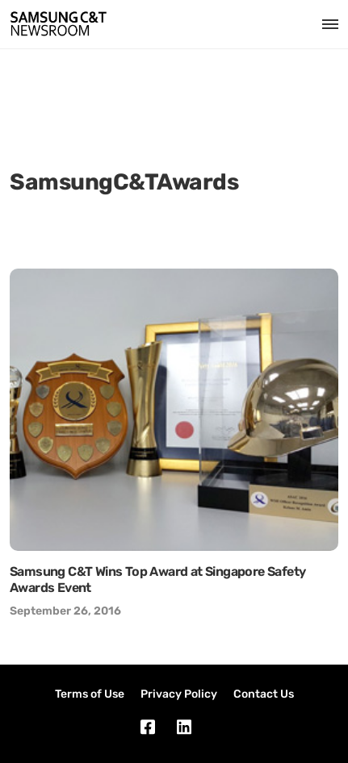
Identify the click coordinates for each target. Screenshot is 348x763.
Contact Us (263, 694)
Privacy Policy (178, 694)
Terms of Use (89, 694)
